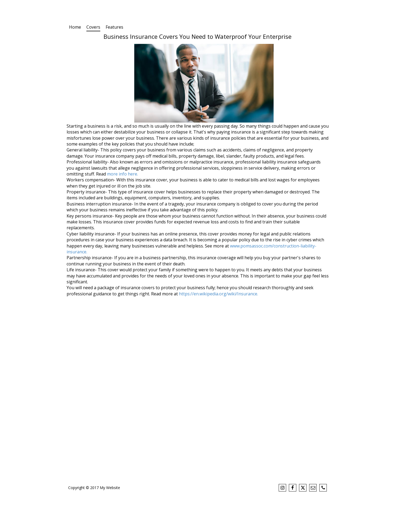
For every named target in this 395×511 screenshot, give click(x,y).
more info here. (122, 174)
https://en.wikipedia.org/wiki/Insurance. (218, 294)
